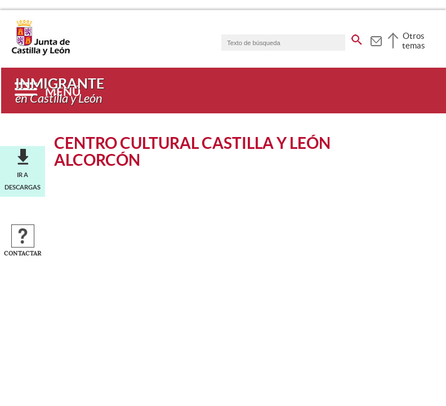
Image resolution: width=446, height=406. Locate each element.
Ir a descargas (23, 181)
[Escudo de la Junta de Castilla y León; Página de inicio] (40, 53)
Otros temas (413, 40)
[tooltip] (376, 39)
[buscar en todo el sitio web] (357, 37)
